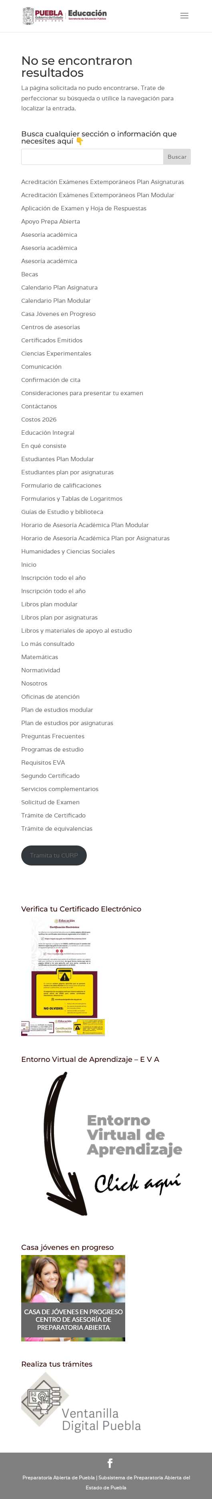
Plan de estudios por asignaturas (67, 723)
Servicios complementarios (59, 789)
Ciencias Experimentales (56, 353)
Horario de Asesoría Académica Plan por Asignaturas (95, 538)
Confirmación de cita (50, 380)
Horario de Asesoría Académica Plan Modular (85, 525)
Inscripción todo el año (53, 578)
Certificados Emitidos (51, 340)
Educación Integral (47, 432)
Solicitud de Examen (50, 802)
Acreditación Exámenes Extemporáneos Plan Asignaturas (102, 182)
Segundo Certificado (50, 775)
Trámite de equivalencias (56, 828)
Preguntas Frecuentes (52, 736)
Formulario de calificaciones (61, 485)
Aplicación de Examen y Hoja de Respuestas (83, 208)
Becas (29, 274)
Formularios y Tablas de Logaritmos (71, 498)
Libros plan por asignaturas (59, 617)
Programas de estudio (52, 749)
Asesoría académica (49, 234)
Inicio (28, 564)
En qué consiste (43, 446)
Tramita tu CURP (54, 855)
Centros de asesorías (50, 327)
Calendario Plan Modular (56, 300)
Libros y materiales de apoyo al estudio (76, 630)
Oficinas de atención (50, 696)
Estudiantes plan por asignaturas (67, 472)
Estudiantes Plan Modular (57, 459)
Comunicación (41, 366)
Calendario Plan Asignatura (59, 287)
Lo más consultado (47, 644)
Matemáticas (39, 657)
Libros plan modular (49, 604)
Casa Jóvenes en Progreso (58, 314)
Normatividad (40, 670)
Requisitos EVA (43, 762)
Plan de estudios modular (57, 710)
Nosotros (34, 683)
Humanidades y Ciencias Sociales (68, 551)
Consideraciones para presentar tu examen (82, 393)
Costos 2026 (38, 419)
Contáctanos (39, 406)
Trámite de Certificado (53, 815)
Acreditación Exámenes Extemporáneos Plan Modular (97, 195)
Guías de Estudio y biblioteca (62, 512)
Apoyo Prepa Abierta (50, 221)
